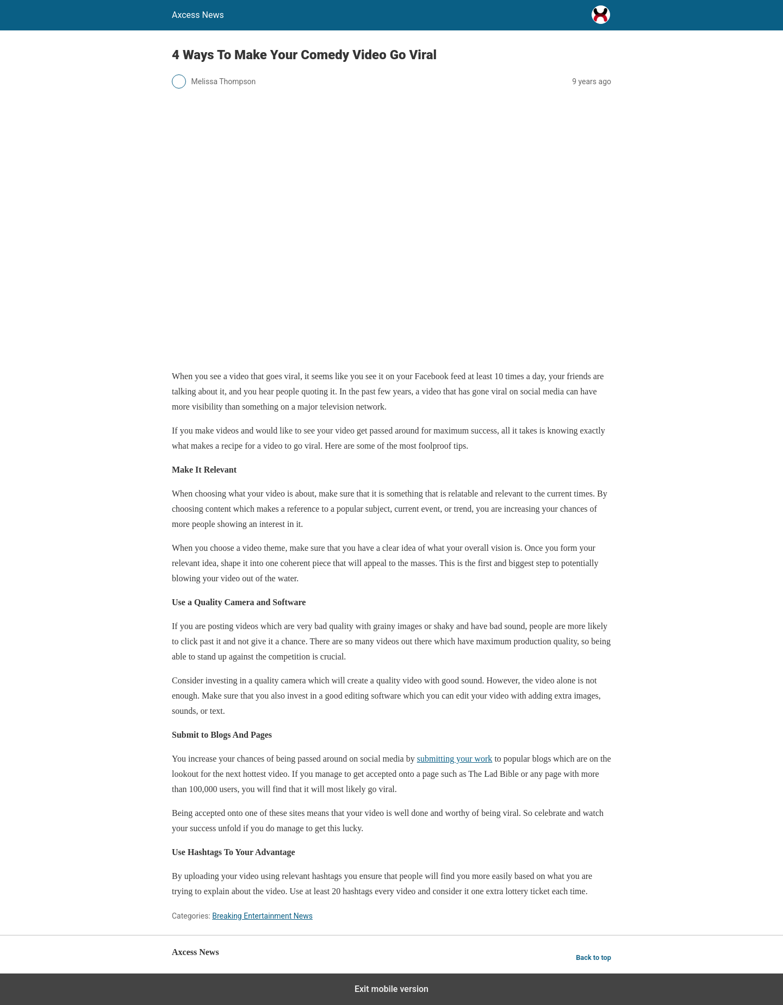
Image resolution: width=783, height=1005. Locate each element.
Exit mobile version (391, 989)
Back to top (593, 957)
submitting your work (455, 758)
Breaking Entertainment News (262, 916)
